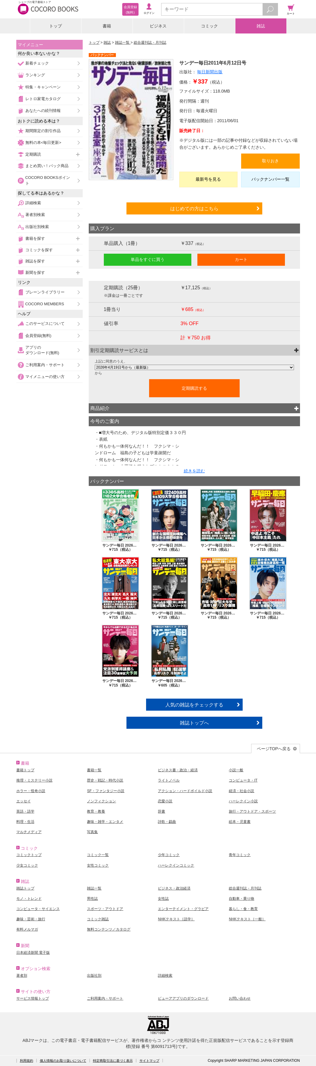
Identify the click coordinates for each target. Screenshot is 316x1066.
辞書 (161, 811)
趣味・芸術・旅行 (30, 919)
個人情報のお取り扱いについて (63, 1060)
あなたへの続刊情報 (43, 110)
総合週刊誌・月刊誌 (150, 42)
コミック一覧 (98, 855)
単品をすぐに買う (147, 259)
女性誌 (163, 898)
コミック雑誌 (98, 919)
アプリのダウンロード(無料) (42, 350)
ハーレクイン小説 (243, 801)
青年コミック (240, 855)
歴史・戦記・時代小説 (105, 780)
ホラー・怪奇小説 (30, 791)
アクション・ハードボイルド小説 (185, 791)
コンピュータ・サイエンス (38, 909)
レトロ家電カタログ (43, 99)
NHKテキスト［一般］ (247, 919)
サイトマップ (149, 1060)
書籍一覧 (94, 770)
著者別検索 (35, 214)
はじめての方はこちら (194, 208)
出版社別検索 (37, 226)
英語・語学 (25, 811)
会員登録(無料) (38, 335)
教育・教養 (96, 811)
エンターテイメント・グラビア (183, 909)
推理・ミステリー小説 (34, 780)
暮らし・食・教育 (243, 909)
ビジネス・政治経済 (174, 888)
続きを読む (194, 470)
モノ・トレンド (29, 898)
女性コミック (98, 865)
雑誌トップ (25, 888)
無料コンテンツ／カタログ (108, 929)
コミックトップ (29, 855)
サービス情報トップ (32, 998)
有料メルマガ (27, 929)
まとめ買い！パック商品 (47, 165)
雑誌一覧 (122, 42)
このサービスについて (45, 323)
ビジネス (158, 26)
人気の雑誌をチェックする (194, 704)
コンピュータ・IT (243, 780)
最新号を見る (208, 179)
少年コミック (169, 855)
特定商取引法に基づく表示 (113, 1060)
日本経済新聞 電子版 (33, 952)
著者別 (21, 975)
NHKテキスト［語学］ (176, 919)
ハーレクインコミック (176, 865)
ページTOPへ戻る (274, 748)
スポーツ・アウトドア (105, 909)
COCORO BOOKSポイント (47, 180)
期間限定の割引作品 (43, 130)
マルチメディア (29, 832)
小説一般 (236, 770)
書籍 (107, 26)
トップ (55, 26)
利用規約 (26, 1060)
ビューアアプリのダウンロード (183, 998)
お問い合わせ (240, 998)
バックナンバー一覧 (270, 179)
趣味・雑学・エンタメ (105, 822)
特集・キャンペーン (43, 87)
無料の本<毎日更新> (43, 142)
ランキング (35, 75)
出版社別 (94, 975)
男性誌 (92, 898)
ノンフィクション (101, 801)
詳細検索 (33, 203)
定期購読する (194, 388)
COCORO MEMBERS (44, 304)
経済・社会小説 (241, 791)
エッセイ (23, 801)
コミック (209, 26)
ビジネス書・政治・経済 (178, 770)
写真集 (92, 832)
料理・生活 (25, 822)
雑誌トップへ (194, 722)
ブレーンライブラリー (45, 292)
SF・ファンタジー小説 (105, 791)
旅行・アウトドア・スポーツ (252, 811)
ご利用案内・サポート (45, 365)
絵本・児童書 (240, 822)
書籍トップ (25, 770)
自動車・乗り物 (241, 898)
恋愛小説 (165, 801)
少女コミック (27, 865)
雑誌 (261, 26)
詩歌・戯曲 (167, 822)
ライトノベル (169, 780)
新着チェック (37, 63)
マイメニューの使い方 (45, 376)
